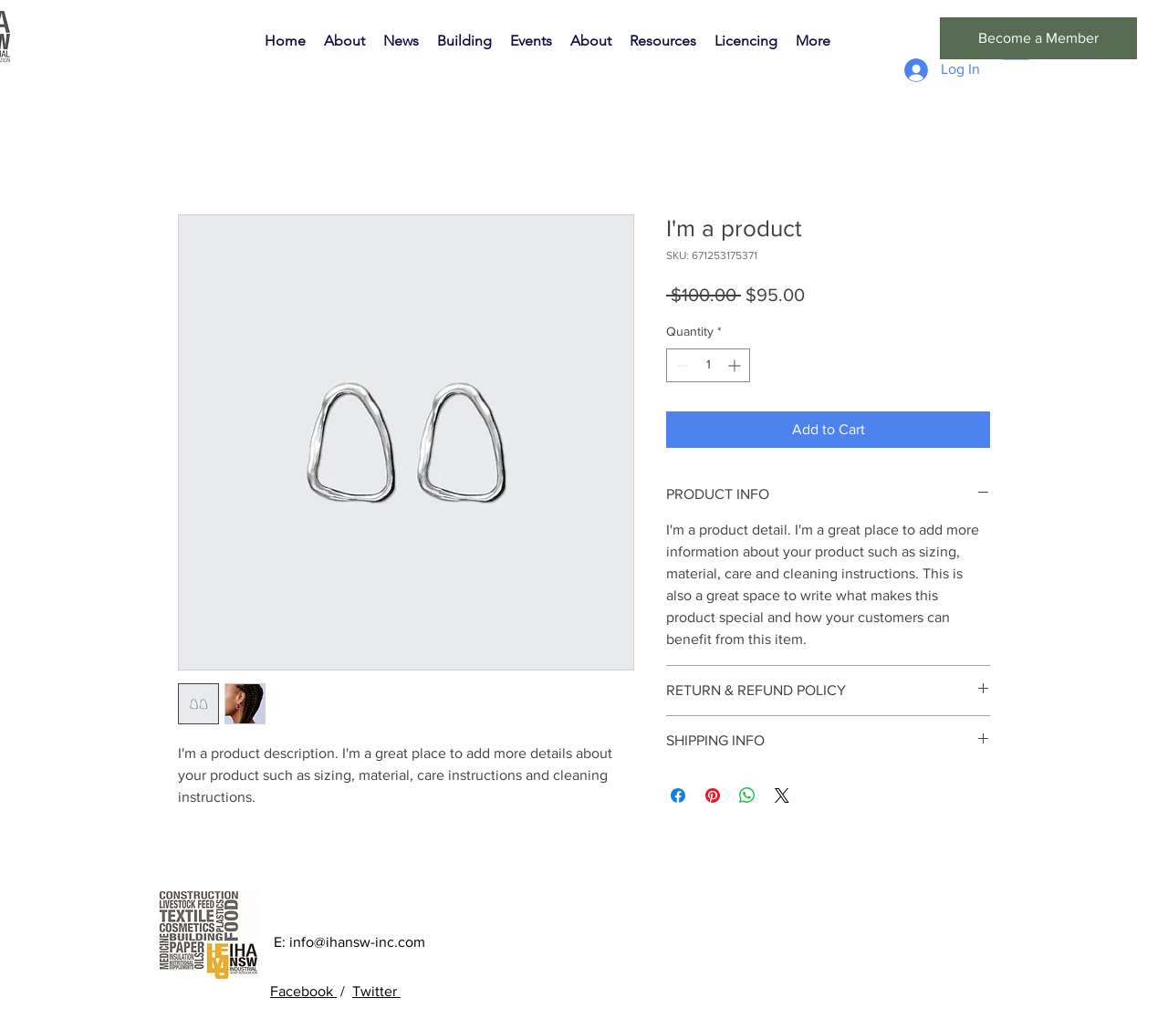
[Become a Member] (1038, 38)
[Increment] (736, 365)
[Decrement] (680, 365)
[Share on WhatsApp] (747, 795)
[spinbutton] (708, 365)
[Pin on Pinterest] (713, 795)
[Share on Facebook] (678, 795)
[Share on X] (782, 795)
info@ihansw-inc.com (357, 942)
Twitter (376, 991)
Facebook (303, 991)
